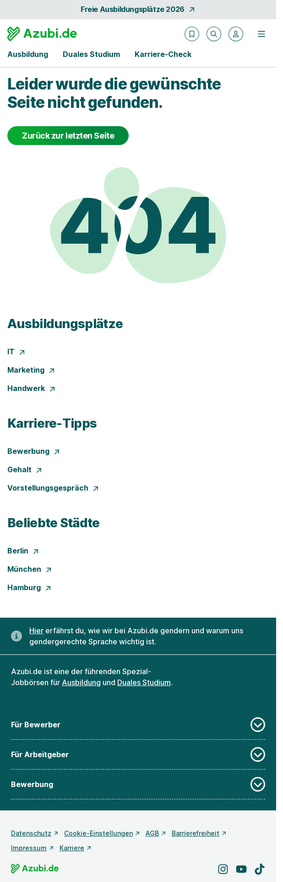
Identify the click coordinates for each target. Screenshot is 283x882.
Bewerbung (33, 451)
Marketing (31, 369)
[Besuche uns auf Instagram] (223, 869)
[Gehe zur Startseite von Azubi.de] (42, 34)
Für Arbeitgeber (138, 754)
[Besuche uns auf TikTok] (259, 869)
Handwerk (31, 388)
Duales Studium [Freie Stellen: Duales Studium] (144, 682)
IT (16, 351)
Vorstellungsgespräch (53, 487)
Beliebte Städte (53, 522)
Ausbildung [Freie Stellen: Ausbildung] (81, 682)
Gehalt (25, 469)
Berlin (23, 550)
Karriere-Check (163, 54)
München (29, 569)
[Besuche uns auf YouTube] (241, 869)
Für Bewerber (138, 724)
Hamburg (29, 587)
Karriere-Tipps (52, 423)
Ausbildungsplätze (65, 323)
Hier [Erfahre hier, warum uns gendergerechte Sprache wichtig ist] (36, 630)
